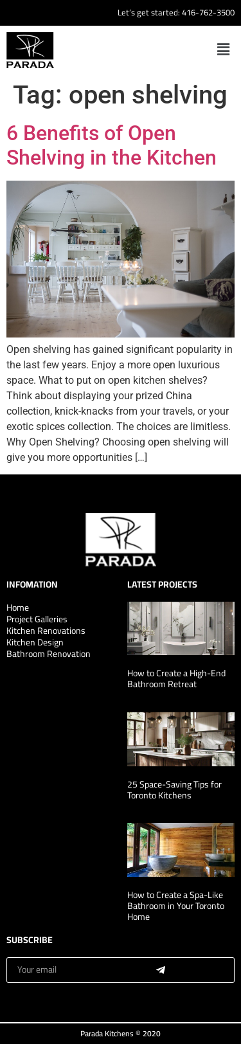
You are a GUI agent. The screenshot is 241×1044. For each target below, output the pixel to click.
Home (17, 607)
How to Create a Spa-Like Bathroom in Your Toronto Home (175, 906)
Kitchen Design (35, 642)
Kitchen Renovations (45, 630)
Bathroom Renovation (48, 654)
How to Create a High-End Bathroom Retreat (176, 678)
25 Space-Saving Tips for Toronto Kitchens (174, 790)
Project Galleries (36, 619)
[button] (224, 49)
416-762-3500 (208, 12)
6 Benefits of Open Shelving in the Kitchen (111, 145)
